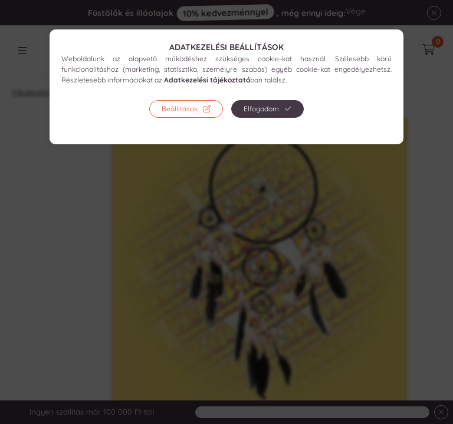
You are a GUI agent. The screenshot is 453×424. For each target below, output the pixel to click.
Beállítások (180, 108)
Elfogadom (261, 108)
